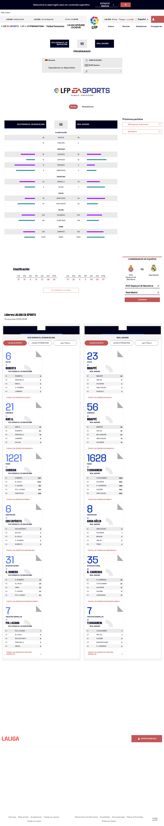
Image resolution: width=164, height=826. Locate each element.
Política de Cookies (109, 821)
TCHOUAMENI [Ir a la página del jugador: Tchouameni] (101, 583)
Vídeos (111, 26)
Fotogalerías (156, 26)
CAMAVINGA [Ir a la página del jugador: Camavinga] (101, 595)
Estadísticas (141, 26)
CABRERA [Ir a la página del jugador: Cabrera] (18, 391)
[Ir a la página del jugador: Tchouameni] (114, 462)
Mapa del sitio (23, 817)
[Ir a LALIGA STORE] (125, 19)
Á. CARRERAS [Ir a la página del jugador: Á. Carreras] (101, 485)
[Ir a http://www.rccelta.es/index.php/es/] (92, 13)
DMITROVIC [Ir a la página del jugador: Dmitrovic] (19, 493)
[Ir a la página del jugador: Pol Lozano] (33, 615)
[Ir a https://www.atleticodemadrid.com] (23, 13)
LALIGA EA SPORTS (15, 343)
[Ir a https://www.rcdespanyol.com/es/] (100, 13)
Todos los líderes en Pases (18, 499)
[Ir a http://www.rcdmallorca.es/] (107, 13)
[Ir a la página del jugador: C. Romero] (33, 564)
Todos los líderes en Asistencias (20, 550)
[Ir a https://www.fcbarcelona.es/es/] (54, 13)
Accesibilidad (105, 817)
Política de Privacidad (135, 817)
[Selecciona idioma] (142, 19)
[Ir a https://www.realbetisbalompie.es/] (115, 13)
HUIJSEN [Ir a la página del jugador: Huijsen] (99, 489)
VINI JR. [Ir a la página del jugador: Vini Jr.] (99, 380)
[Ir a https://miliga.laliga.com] (157, 19)
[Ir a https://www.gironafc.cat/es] (69, 13)
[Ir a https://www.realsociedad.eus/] (138, 13)
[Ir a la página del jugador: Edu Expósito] (33, 513)
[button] (10, 26)
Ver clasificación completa (61, 290)
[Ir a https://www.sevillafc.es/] (146, 13)
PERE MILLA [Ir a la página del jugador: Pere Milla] (19, 380)
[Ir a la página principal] (94, 29)
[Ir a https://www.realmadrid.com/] (123, 13)
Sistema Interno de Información (86, 817)
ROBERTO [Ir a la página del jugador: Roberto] (18, 431)
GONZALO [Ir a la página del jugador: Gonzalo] (100, 391)
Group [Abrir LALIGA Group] (111, 19)
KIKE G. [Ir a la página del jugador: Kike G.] (17, 384)
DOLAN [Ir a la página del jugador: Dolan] (18, 442)
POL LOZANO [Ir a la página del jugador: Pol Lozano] (20, 489)
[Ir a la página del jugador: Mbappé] (114, 360)
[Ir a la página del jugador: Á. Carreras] (114, 564)
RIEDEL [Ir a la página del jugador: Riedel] (17, 646)
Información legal (118, 817)
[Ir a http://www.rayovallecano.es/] (84, 13)
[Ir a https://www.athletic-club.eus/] (16, 13)
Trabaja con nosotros (51, 817)
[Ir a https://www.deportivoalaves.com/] (39, 13)
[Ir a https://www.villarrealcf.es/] (161, 13)
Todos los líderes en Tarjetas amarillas (23, 653)
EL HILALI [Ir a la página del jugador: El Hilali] (18, 482)
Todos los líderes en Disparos (19, 448)
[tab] (15, 343)
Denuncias (12, 817)
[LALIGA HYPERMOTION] (32, 26)
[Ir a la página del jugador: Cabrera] (33, 462)
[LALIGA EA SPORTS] (10, 26)
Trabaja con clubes (34, 821)
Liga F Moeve (65, 343)
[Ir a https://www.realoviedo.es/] (130, 13)
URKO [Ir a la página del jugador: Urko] (17, 587)
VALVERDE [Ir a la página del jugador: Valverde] (100, 384)
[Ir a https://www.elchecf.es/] (46, 13)
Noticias (126, 26)
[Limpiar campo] (158, 286)
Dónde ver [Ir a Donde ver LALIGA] (71, 19)
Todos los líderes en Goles (18, 397)
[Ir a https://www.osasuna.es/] (31, 13)
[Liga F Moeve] (55, 26)
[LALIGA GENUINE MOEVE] (76, 26)
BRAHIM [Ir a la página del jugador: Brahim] (99, 536)
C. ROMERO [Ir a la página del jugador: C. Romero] (19, 387)
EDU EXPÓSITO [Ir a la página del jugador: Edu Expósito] (20, 638)
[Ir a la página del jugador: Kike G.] (33, 411)
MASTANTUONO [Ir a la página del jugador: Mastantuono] (102, 642)
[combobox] (142, 286)
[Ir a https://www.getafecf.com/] (62, 13)
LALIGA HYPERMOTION (40, 343)
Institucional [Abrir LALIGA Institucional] (15, 19)
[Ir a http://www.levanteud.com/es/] (77, 13)
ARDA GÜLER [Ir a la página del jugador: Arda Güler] (101, 387)
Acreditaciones (36, 817)
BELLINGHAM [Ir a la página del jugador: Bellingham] (101, 434)
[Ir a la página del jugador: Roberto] (33, 360)
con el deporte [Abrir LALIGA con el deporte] (43, 19)
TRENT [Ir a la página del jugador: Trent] (98, 544)
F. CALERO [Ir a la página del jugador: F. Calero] (19, 485)
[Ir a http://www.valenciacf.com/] (153, 13)
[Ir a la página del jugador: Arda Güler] (114, 513)
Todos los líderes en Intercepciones (22, 601)
